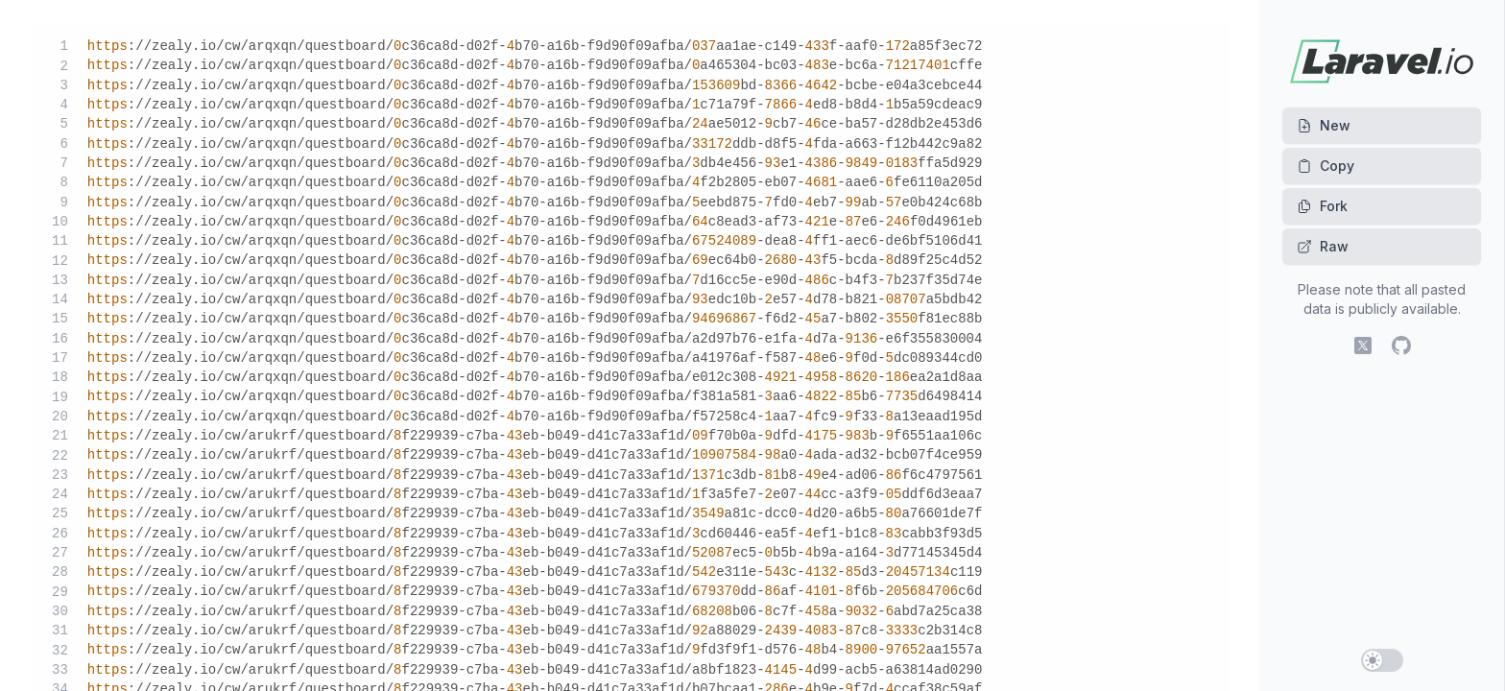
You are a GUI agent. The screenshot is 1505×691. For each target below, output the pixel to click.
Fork (1322, 206)
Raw (1323, 246)
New (1323, 125)
